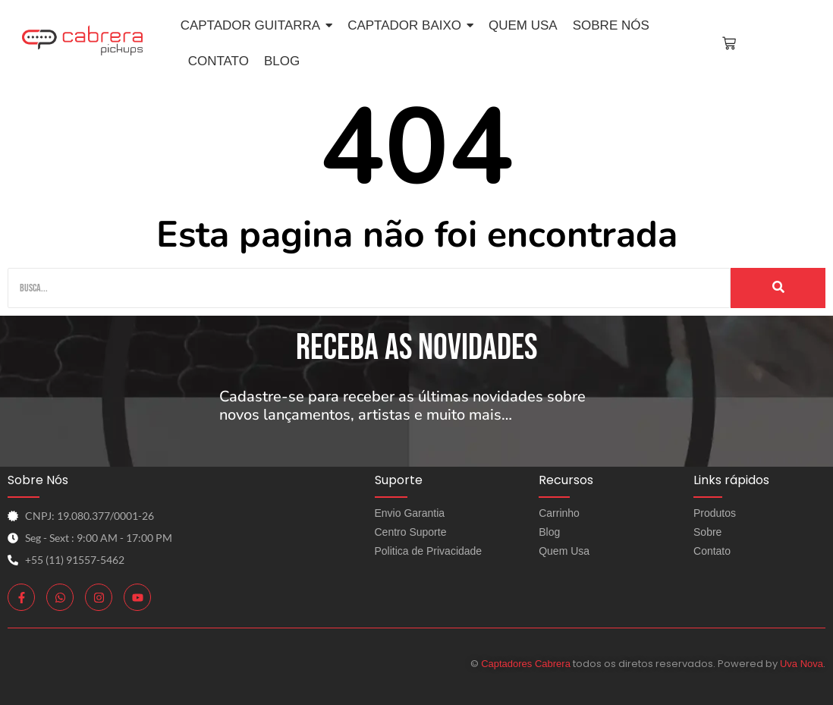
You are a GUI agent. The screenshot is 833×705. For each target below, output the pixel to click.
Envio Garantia (410, 513)
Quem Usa (564, 551)
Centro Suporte (411, 532)
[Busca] (369, 288)
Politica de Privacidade (429, 551)
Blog (549, 532)
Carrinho (559, 513)
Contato (712, 551)
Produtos (714, 513)
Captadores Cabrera (526, 663)
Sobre (707, 532)
